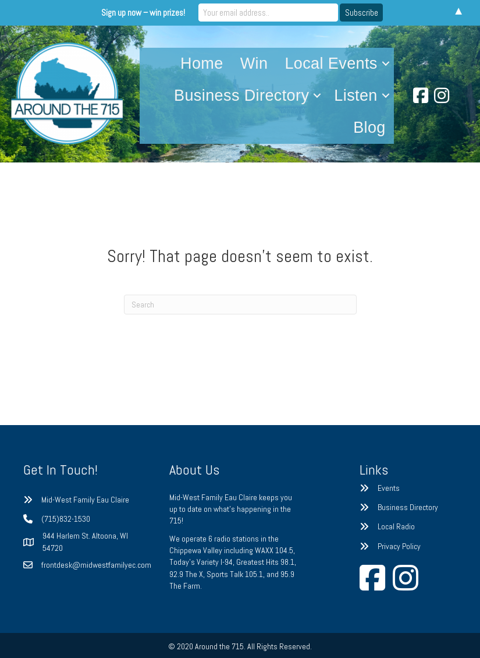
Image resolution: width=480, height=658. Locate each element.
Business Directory (241, 95)
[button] (386, 64)
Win (254, 63)
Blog (369, 127)
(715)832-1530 (65, 519)
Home (201, 63)
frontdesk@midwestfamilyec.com (96, 565)
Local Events (331, 63)
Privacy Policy (399, 546)
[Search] (240, 304)
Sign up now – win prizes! (144, 12)
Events (389, 488)
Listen (355, 95)
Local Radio (396, 526)
